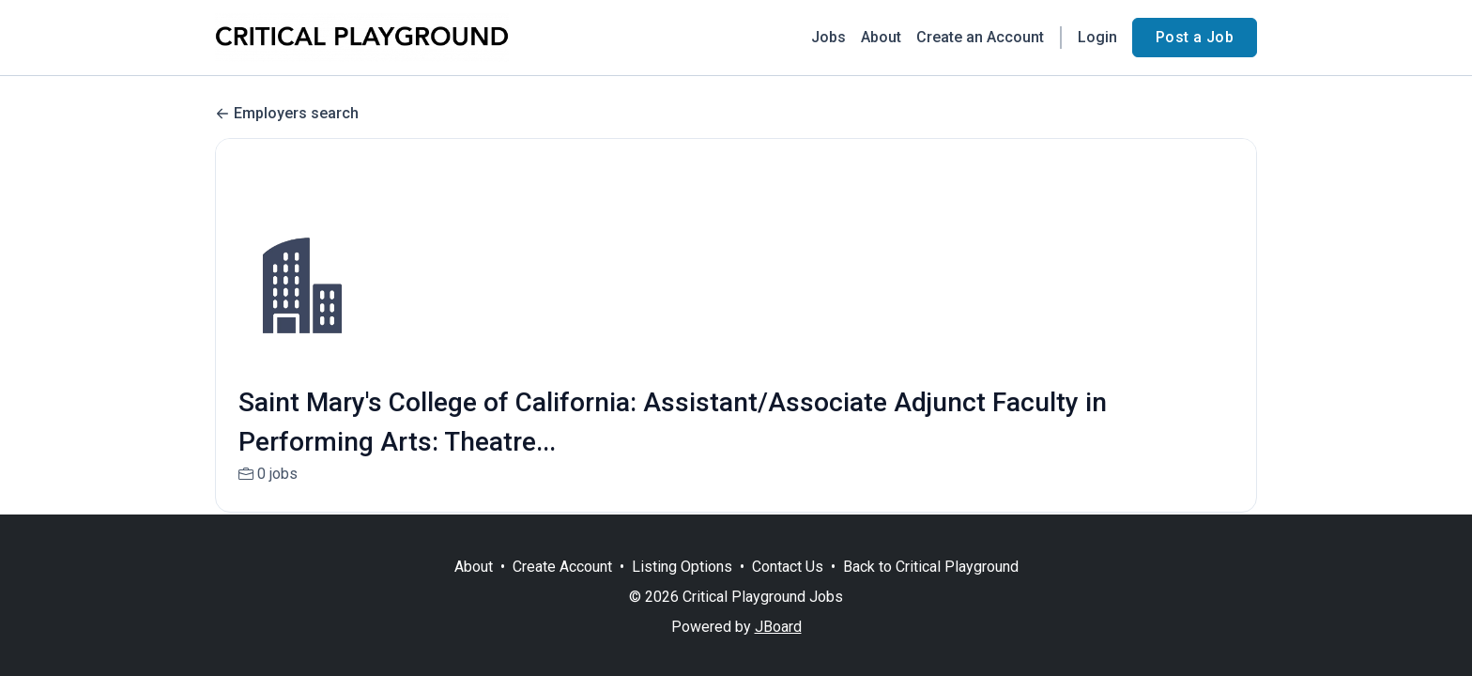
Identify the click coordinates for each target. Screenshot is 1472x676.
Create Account (562, 567)
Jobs (828, 37)
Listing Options (682, 567)
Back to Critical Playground (931, 567)
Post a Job (1195, 37)
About (881, 37)
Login (1097, 37)
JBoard (778, 627)
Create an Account (980, 37)
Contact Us (787, 567)
